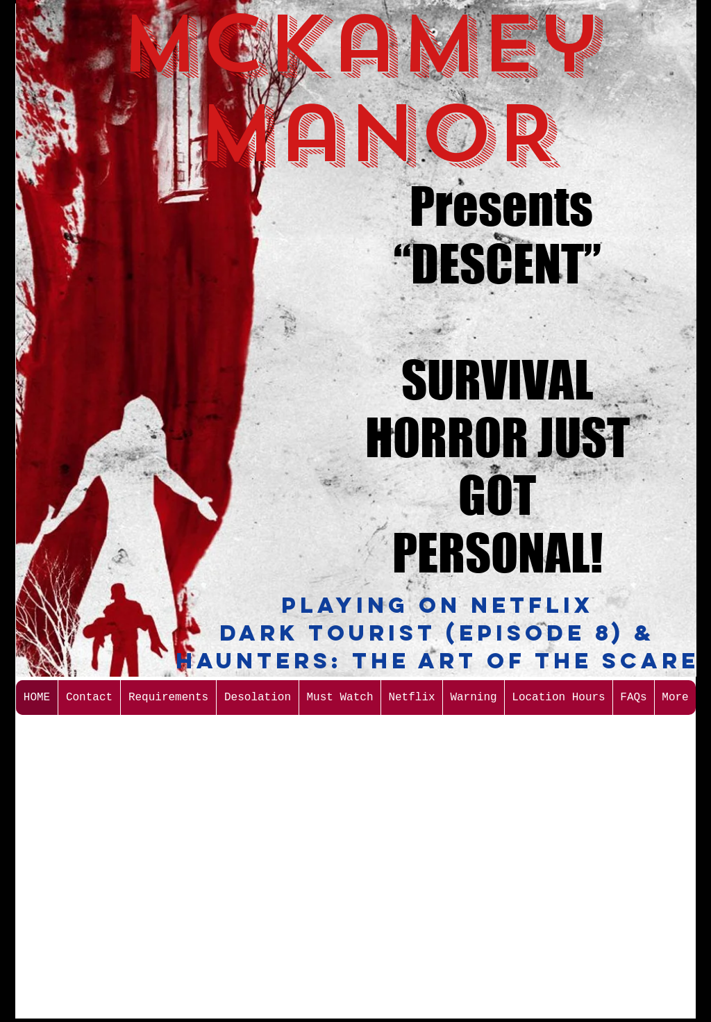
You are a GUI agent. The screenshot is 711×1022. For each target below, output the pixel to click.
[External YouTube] (159, 235)
